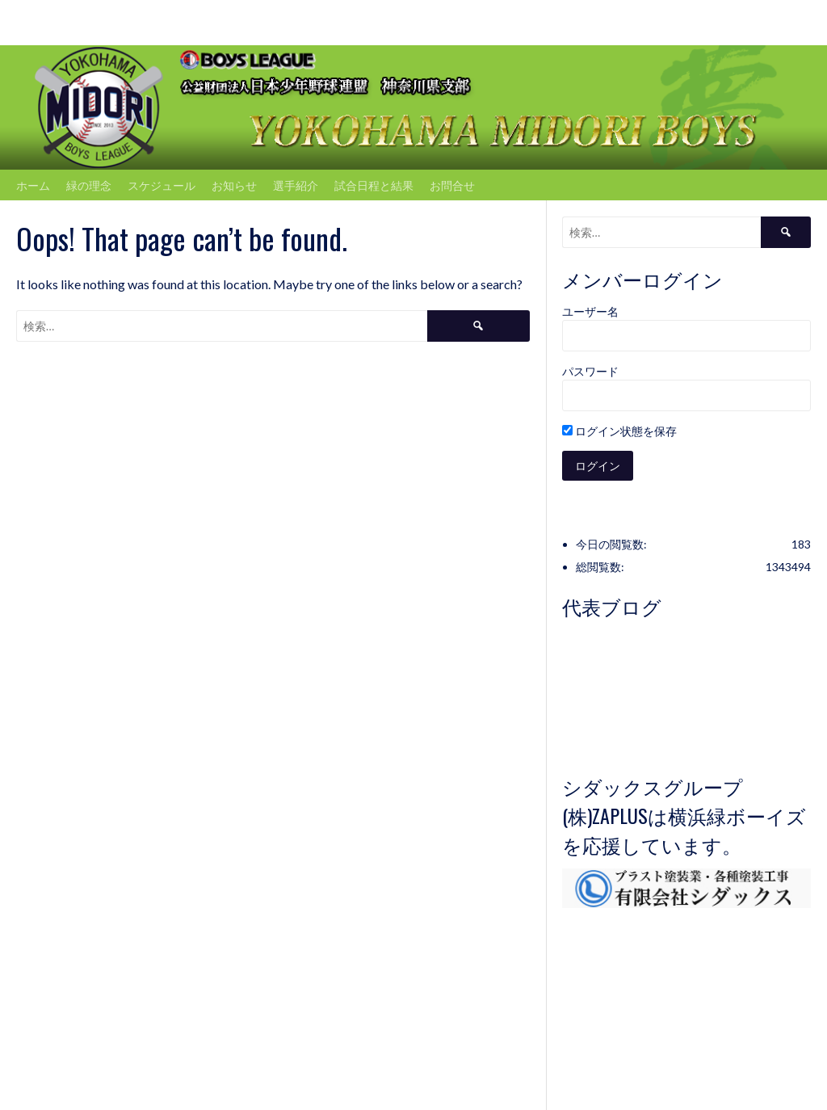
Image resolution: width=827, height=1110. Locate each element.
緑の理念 (88, 184)
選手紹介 (295, 184)
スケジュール (161, 184)
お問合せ (452, 184)
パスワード (590, 371)
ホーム (33, 184)
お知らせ (234, 184)
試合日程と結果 (374, 184)
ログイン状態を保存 (619, 431)
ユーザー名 (590, 311)
